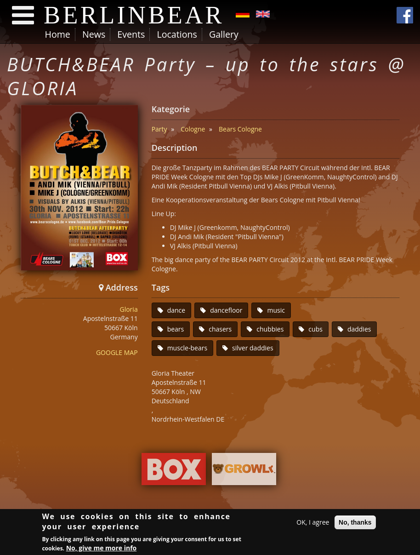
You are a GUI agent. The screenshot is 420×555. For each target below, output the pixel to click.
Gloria (128, 309)
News (93, 34)
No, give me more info (101, 549)
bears (175, 329)
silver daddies (252, 347)
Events (131, 34)
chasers (220, 329)
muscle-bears (187, 347)
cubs (315, 329)
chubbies (270, 329)
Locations (177, 34)
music (275, 310)
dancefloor (226, 310)
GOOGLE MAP (117, 352)
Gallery (223, 34)
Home (57, 34)
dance (176, 310)
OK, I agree (312, 523)
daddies (359, 329)
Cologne (193, 129)
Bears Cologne (240, 129)
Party (159, 129)
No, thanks (355, 523)
